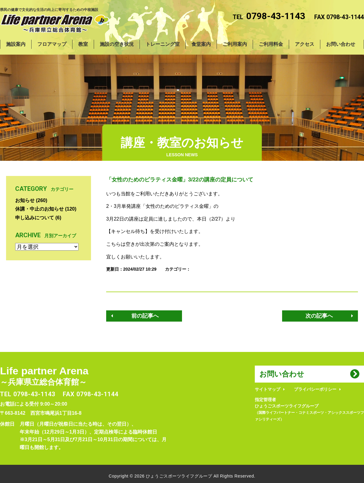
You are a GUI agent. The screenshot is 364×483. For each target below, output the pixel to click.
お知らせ (25, 200)
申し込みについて (34, 217)
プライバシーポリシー (315, 389)
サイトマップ (267, 389)
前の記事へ (145, 316)
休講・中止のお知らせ (39, 208)
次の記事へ (319, 316)
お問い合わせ (281, 374)
